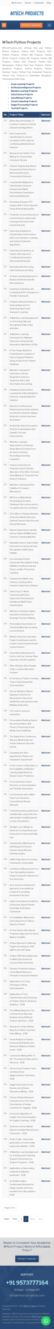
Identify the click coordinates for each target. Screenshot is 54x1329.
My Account (16, 3)
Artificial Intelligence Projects (26, 87)
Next (32, 1219)
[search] (49, 25)
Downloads (39, 3)
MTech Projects (30, 1306)
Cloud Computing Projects (24, 101)
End (40, 1219)
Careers (28, 3)
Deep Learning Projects (22, 84)
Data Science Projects (22, 94)
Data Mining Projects (21, 98)
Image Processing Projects (24, 105)
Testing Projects (19, 108)
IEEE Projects (37, 1317)
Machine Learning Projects (24, 91)
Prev (15, 1219)
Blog (49, 3)
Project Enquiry (31, 25)
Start (6, 1219)
